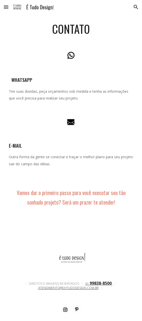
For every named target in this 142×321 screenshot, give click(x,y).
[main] (71, 29)
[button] (6, 7)
